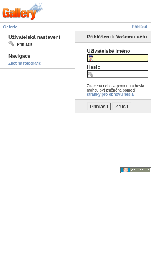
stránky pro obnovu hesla (110, 94)
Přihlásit (139, 27)
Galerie (10, 27)
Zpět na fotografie (24, 63)
